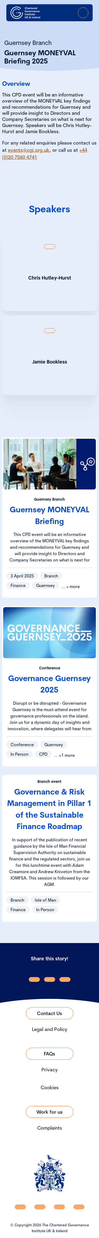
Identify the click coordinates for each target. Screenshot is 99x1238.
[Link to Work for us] (49, 1112)
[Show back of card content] (49, 246)
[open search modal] (53, 13)
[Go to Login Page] (68, 13)
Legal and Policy (49, 1029)
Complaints (49, 1128)
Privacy (49, 1070)
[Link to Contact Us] (49, 1013)
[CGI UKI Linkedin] (20, 1207)
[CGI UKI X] (59, 1207)
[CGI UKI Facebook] (39, 1207)
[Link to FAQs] (49, 1054)
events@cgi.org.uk (28, 150)
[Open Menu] (83, 12)
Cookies (50, 1087)
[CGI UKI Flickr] (78, 1207)
